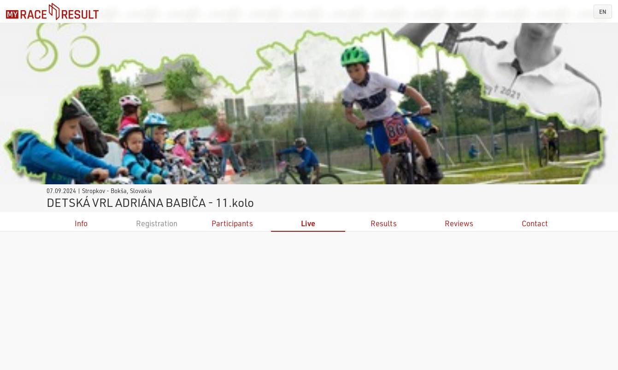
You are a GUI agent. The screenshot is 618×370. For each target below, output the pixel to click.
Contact (535, 223)
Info (81, 223)
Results (384, 223)
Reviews (459, 223)
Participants (232, 223)
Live (308, 223)
